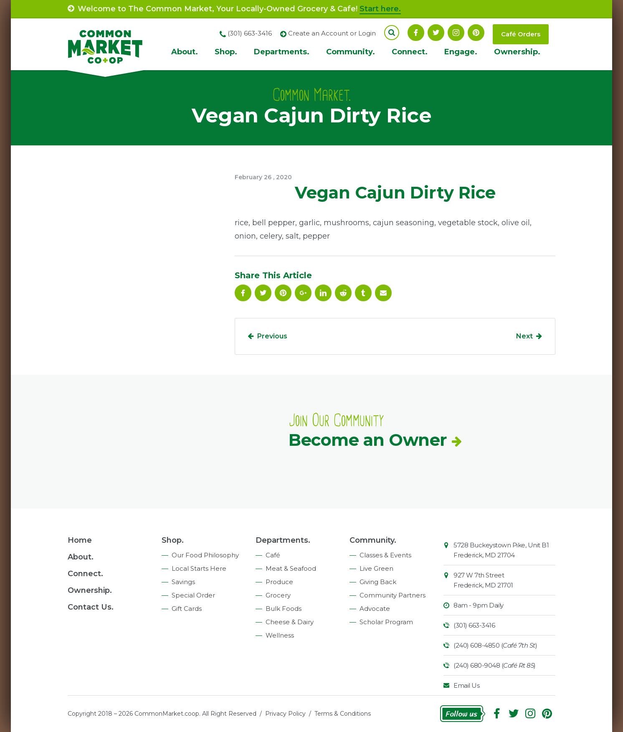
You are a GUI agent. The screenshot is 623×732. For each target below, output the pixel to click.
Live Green (376, 568)
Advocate (375, 609)
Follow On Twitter (436, 32)
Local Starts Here (199, 568)
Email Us (466, 685)
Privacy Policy (285, 713)
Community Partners (392, 595)
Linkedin (323, 293)
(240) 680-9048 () (494, 665)
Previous (272, 336)
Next (524, 336)
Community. (350, 51)
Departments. (281, 51)
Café (273, 555)
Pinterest (476, 32)
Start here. (380, 8)
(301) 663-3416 (474, 625)
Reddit (343, 293)
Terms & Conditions (342, 713)
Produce (279, 582)
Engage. (460, 51)
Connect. (410, 51)
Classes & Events (385, 555)
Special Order (193, 595)
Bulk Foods (283, 609)
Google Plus (303, 293)
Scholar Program (386, 622)
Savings (183, 582)
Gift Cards (187, 609)
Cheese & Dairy (290, 622)
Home (80, 540)
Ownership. (517, 51)
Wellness (280, 635)
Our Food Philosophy (205, 555)
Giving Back (378, 582)
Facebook (416, 32)
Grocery (278, 595)
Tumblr (363, 293)
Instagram (456, 32)
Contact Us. (91, 607)
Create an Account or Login (332, 33)
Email (383, 293)
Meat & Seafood (291, 568)
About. (184, 51)
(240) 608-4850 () (495, 645)
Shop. (226, 51)
